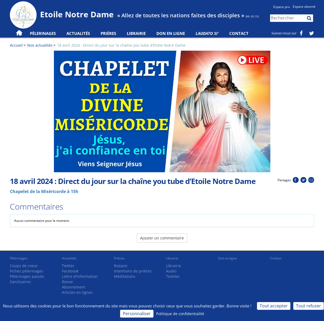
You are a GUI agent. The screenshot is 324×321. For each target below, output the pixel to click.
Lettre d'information (80, 276)
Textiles (173, 276)
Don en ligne (170, 33)
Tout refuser (308, 306)
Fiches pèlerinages (26, 271)
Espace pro (281, 7)
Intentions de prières (133, 271)
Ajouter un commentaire (162, 237)
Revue (67, 281)
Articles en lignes (77, 292)
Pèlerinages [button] (43, 33)
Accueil (16, 45)
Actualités (69, 258)
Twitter (68, 265)
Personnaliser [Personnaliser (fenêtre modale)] (137, 313)
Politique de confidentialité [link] (180, 313)
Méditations (124, 276)
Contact (238, 33)
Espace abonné (304, 6)
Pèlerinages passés (27, 276)
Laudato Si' (207, 33)
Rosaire (120, 265)
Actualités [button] (78, 33)
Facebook (70, 271)
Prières (108, 33)
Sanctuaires (20, 281)
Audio (171, 271)
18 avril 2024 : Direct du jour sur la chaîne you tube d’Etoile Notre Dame (121, 45)
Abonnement (73, 287)
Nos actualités (40, 45)
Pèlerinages (18, 258)
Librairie (136, 33)
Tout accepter (274, 306)
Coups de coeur (24, 265)
